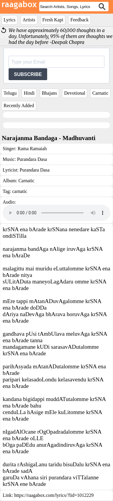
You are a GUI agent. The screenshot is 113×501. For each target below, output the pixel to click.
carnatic (19, 191)
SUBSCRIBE (28, 74)
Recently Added (19, 105)
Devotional (74, 93)
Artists (29, 19)
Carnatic (100, 93)
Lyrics (9, 19)
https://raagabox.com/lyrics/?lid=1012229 (54, 495)
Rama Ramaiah (32, 148)
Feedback (79, 19)
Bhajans (49, 93)
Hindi (29, 93)
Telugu (10, 93)
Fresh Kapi (52, 19)
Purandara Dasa (32, 159)
